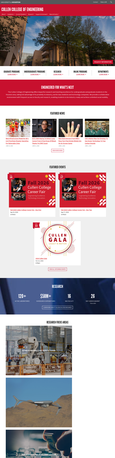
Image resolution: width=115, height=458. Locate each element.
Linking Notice (4, 454)
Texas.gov (65, 453)
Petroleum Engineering (57, 416)
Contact (95, 2)
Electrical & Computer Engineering (22, 354)
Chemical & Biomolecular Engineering (57, 325)
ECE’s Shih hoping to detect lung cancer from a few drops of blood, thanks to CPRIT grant (44, 141)
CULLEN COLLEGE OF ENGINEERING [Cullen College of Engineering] (22, 9)
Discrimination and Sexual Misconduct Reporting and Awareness (96, 454)
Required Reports (51, 454)
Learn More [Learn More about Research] (57, 74)
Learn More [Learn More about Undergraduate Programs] (34, 74)
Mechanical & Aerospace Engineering (93, 386)
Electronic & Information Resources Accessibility (68, 454)
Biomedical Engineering (22, 325)
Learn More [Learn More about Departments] (103, 74)
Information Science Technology (57, 386)
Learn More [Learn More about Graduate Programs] (12, 74)
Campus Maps (46, 453)
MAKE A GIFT (93, 431)
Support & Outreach (41, 14)
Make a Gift (104, 2)
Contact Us (42, 445)
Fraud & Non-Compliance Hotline (102, 453)
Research (30, 14)
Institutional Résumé (41, 454)
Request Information (102, 62)
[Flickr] (18, 438)
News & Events (53, 14)
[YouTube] (27, 438)
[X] (14, 438)
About (3, 14)
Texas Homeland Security (74, 453)
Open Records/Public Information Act (26, 454)
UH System (59, 453)
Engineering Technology (57, 354)
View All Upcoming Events (57, 211)
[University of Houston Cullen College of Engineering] (19, 432)
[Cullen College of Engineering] (57, 48)
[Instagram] (21, 438)
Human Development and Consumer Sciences (93, 356)
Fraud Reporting (89, 453)
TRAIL (83, 453)
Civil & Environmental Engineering (93, 325)
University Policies (5, 456)
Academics (11, 14)
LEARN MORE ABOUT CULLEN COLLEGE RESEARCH (57, 250)
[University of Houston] (10, 2)
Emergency (53, 453)
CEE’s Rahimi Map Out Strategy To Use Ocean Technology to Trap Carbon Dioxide (96, 141)
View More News (57, 150)
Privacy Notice (12, 454)
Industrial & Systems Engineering (22, 386)
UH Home (29, 453)
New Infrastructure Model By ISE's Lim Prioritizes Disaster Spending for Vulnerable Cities (17, 141)
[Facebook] (11, 438)
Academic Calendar (37, 453)
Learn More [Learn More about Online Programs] (80, 74)
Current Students (21, 14)
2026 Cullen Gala (84, 198)
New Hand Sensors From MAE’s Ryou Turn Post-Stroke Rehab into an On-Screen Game (70, 141)
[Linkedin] (24, 438)
